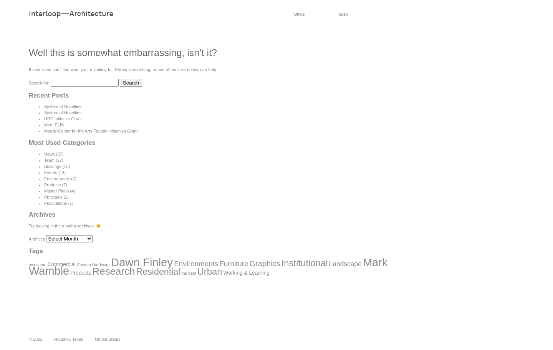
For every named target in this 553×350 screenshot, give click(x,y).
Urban (209, 271)
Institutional (304, 263)
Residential (158, 272)
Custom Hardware (93, 264)
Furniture (233, 264)
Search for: (39, 83)
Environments (57, 178)
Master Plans (56, 191)
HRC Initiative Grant (63, 118)
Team (49, 160)
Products (52, 184)
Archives (37, 239)
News (49, 154)
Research (114, 271)
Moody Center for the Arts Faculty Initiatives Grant (90, 131)
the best (188, 273)
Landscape (345, 264)
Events (50, 172)
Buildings (52, 166)
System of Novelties (62, 106)
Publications (55, 203)
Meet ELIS (54, 125)
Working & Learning (247, 273)
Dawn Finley (142, 262)
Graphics (265, 263)
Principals (53, 197)
